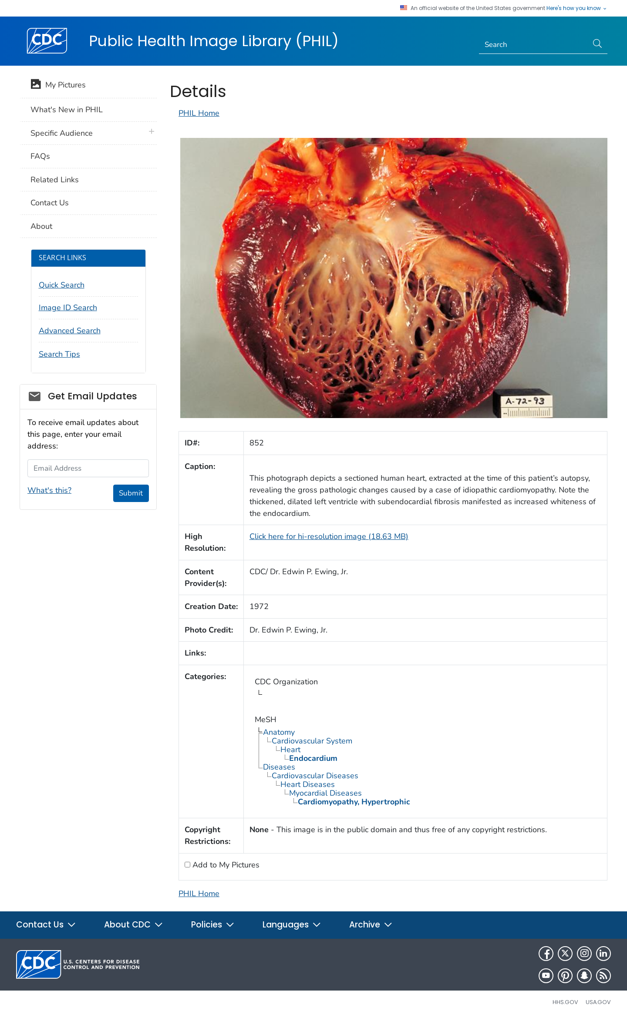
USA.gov (598, 1002)
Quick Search (61, 285)
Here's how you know (576, 8)
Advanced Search (70, 330)
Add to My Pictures (225, 865)
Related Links (54, 179)
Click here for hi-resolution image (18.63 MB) (328, 536)
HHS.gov (565, 1002)
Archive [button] (371, 925)
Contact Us (49, 203)
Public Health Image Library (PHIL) (214, 40)
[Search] (533, 44)
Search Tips (59, 354)
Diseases (279, 767)
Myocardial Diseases (325, 793)
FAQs (40, 156)
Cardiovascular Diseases (315, 775)
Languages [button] (292, 925)
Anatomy (279, 732)
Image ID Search (68, 307)
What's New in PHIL (66, 109)
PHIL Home (199, 113)
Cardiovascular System (312, 741)
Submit (131, 493)
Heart (290, 749)
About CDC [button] (133, 925)
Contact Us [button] (46, 925)
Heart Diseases (307, 784)
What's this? (49, 490)
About (41, 226)
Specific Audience (61, 133)
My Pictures (58, 86)
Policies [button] (213, 925)
